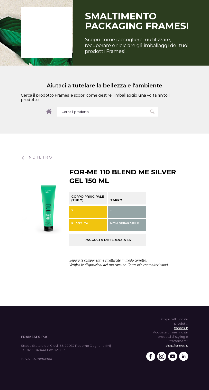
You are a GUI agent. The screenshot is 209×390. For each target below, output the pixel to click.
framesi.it (181, 328)
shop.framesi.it (176, 345)
